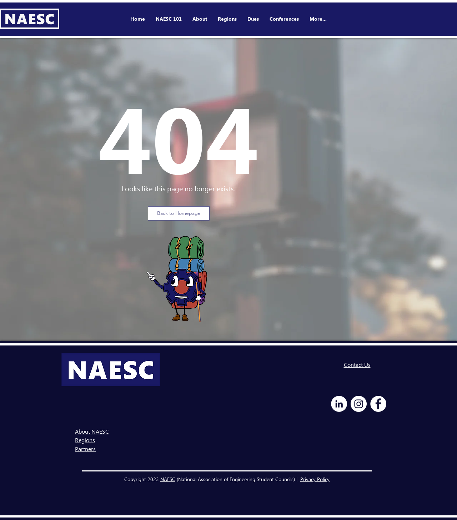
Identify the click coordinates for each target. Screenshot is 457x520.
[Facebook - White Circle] (378, 404)
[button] (284, 19)
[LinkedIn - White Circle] (339, 404)
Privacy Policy (315, 479)
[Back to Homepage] (179, 213)
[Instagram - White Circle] (359, 404)
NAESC (167, 479)
